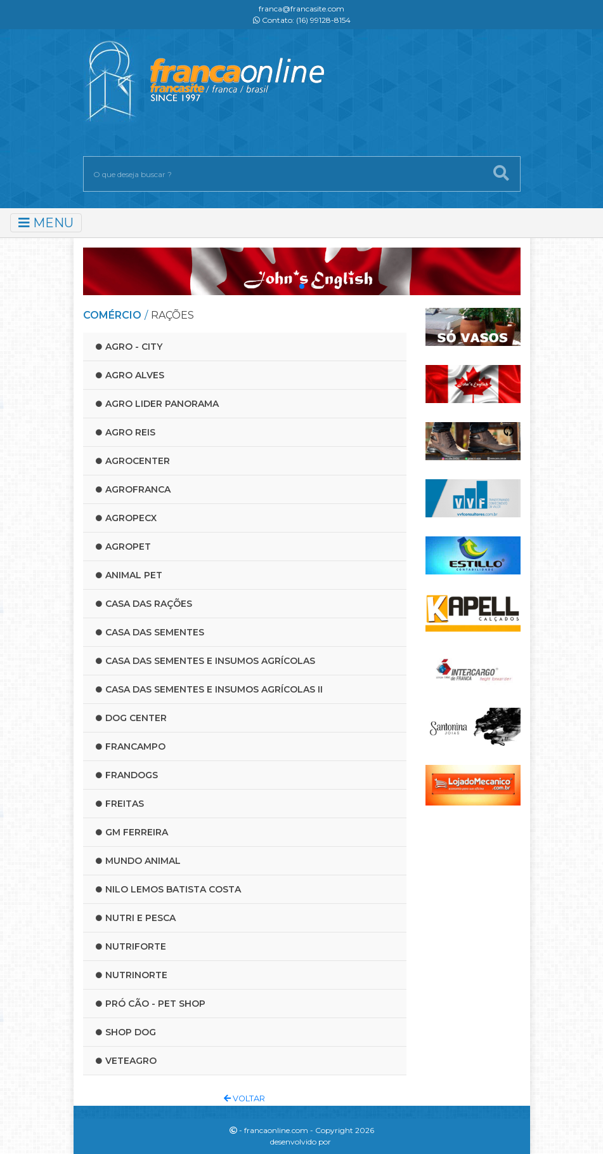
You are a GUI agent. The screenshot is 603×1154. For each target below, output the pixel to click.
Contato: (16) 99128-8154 (302, 20)
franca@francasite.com (301, 8)
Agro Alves (130, 375)
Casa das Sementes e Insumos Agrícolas (205, 660)
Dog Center (131, 717)
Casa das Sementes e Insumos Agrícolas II (209, 689)
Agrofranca (133, 489)
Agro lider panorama (157, 403)
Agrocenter (133, 460)
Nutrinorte (131, 975)
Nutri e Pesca (136, 917)
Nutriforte (131, 946)
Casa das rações (144, 603)
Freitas (120, 803)
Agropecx (126, 518)
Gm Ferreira (132, 832)
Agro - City (129, 346)
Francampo (130, 746)
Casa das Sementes (150, 632)
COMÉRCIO (112, 315)
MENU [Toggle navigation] (46, 222)
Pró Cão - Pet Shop (150, 1003)
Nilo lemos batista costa (168, 889)
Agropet (123, 546)
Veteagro (126, 1060)
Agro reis (125, 432)
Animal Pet (129, 575)
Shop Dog (126, 1032)
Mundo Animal (138, 860)
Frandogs (127, 775)
